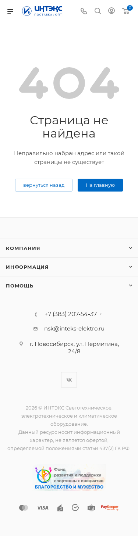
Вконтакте (69, 380)
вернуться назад (43, 185)
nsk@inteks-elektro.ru (74, 328)
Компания (23, 248)
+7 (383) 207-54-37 (71, 314)
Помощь (19, 286)
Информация (27, 267)
